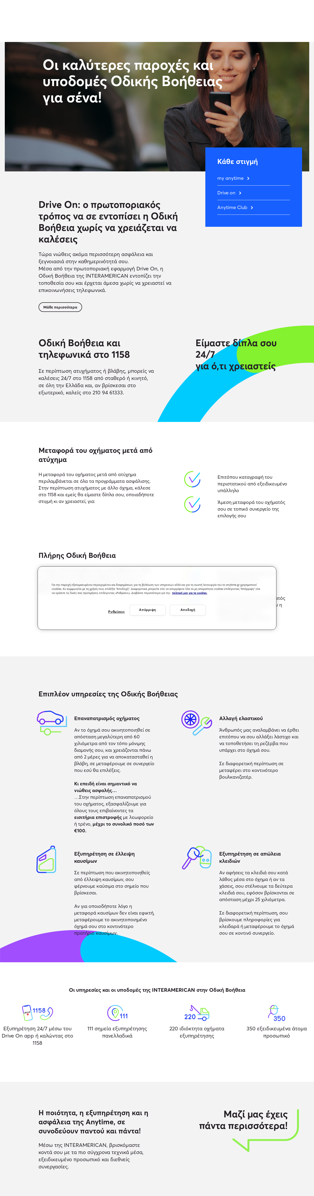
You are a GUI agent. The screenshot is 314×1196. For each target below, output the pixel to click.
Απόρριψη (147, 610)
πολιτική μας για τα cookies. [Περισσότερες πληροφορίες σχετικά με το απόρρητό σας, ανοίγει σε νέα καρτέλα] (189, 593)
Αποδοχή (187, 610)
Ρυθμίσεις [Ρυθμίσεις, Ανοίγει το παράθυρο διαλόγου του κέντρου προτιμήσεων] (116, 612)
